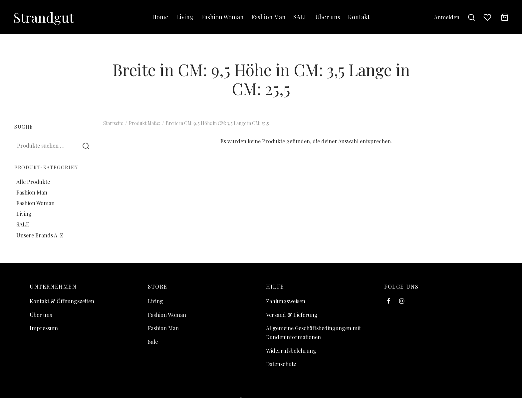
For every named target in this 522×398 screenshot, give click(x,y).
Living (184, 17)
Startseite (113, 123)
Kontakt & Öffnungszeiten (62, 301)
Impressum (44, 328)
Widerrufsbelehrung (291, 350)
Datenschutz (281, 363)
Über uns (327, 17)
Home (160, 17)
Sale (153, 341)
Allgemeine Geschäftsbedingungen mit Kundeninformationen (313, 332)
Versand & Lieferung (292, 314)
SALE (300, 17)
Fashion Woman (222, 17)
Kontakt (359, 17)
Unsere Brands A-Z (39, 234)
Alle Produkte (33, 181)
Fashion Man (268, 17)
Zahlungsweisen (285, 301)
